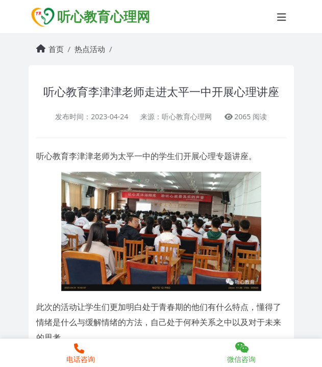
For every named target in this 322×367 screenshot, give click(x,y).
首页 (56, 49)
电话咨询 (79, 354)
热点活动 (90, 49)
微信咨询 (242, 353)
